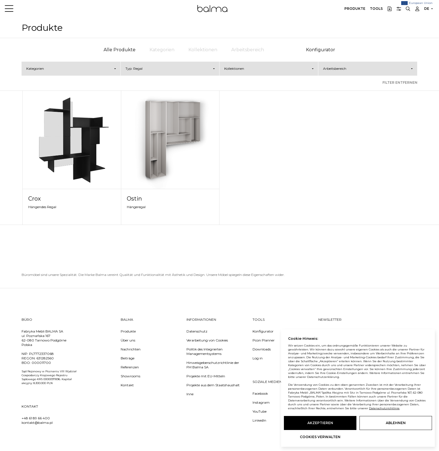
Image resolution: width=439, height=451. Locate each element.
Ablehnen (396, 423)
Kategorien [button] (35, 68)
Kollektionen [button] (234, 68)
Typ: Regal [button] (134, 68)
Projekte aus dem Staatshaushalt (213, 385)
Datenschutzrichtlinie (384, 408)
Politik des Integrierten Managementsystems (204, 351)
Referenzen (130, 367)
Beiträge (127, 358)
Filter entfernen (399, 82)
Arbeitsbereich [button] (334, 68)
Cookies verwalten (320, 437)
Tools (376, 8)
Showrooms (130, 376)
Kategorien (162, 49)
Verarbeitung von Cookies (207, 340)
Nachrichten (131, 349)
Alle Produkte (120, 49)
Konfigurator (320, 49)
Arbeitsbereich (247, 49)
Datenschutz (196, 331)
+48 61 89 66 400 (36, 418)
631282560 (45, 358)
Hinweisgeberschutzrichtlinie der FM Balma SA (212, 365)
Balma (212, 8)
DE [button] (426, 8)
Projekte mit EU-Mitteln (205, 376)
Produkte (354, 8)
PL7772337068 (41, 354)
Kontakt (127, 385)
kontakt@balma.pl (37, 422)
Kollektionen (202, 49)
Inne (189, 394)
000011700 (41, 363)
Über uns (128, 340)
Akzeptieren (320, 423)
